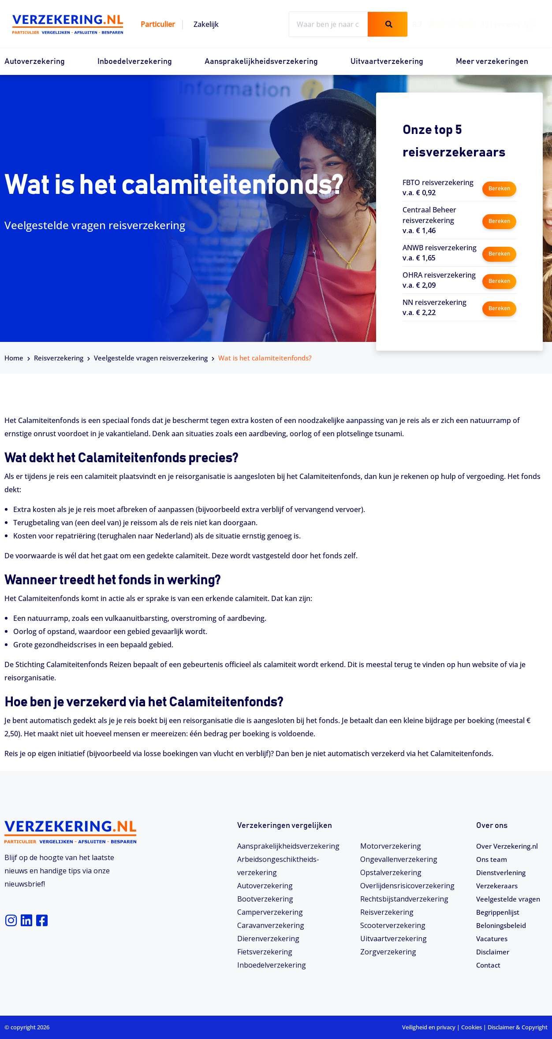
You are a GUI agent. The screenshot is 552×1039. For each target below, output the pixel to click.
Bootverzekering (265, 899)
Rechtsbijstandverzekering (404, 899)
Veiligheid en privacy (428, 1027)
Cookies (471, 1027)
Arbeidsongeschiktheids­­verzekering (278, 865)
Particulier (158, 24)
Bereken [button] (499, 187)
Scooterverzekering (392, 925)
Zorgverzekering (388, 952)
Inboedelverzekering (134, 62)
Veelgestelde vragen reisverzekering (151, 357)
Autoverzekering (34, 62)
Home (13, 357)
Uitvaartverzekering (387, 62)
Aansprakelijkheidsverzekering (261, 62)
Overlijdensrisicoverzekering (407, 886)
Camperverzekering (270, 912)
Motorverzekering (390, 846)
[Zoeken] (387, 24)
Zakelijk (206, 24)
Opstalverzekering (390, 872)
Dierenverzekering (268, 938)
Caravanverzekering (270, 925)
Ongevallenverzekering (398, 859)
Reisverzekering (58, 357)
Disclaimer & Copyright (518, 1027)
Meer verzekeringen (492, 62)
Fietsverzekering (264, 952)
